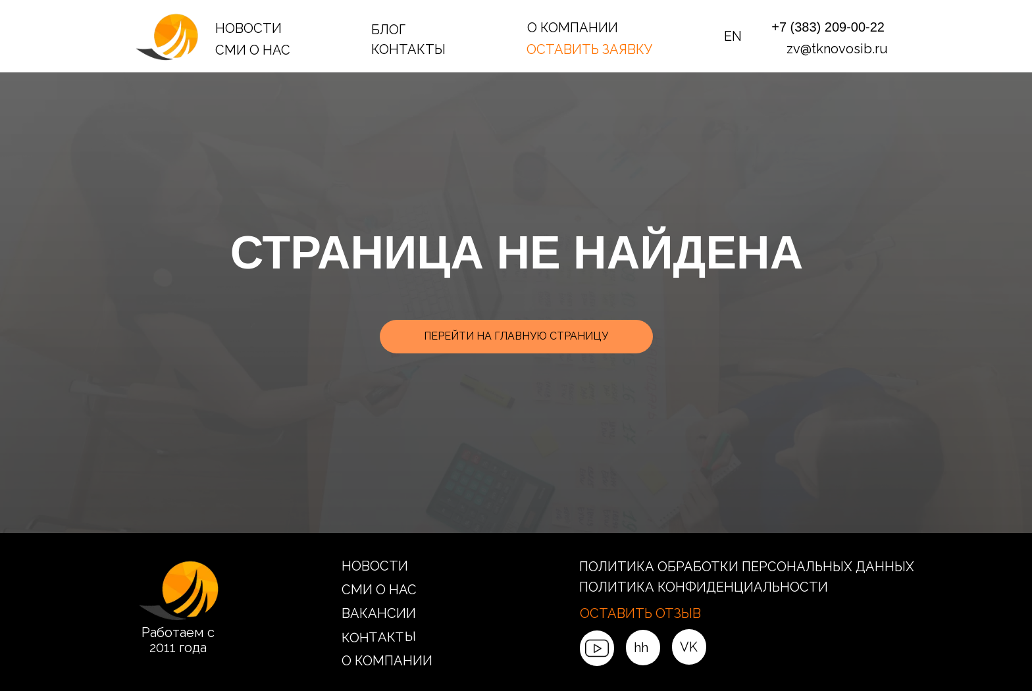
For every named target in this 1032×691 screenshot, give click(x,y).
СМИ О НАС (252, 50)
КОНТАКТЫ (408, 49)
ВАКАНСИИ (379, 613)
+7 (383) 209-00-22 (828, 27)
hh (641, 647)
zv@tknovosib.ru (837, 49)
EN (733, 36)
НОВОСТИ (248, 28)
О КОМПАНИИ (572, 28)
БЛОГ (388, 30)
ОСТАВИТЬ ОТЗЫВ (640, 613)
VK (689, 647)
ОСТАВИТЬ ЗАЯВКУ (589, 49)
